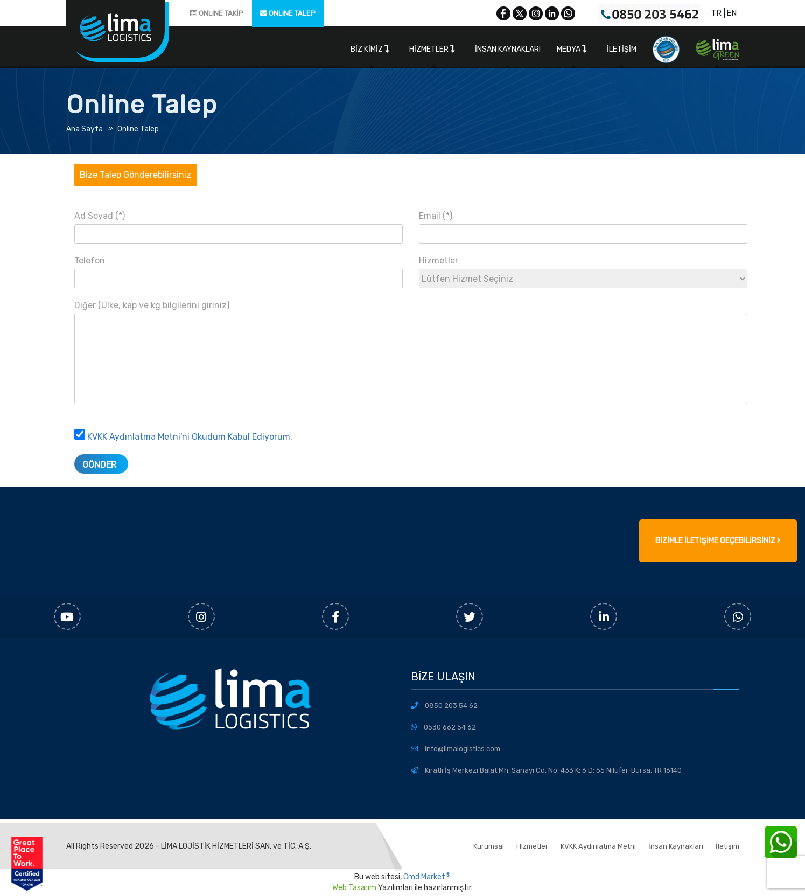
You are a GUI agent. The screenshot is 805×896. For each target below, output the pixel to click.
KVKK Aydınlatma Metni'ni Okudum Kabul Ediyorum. (189, 437)
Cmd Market (427, 876)
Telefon (238, 269)
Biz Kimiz (370, 49)
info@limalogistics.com (462, 749)
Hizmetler (432, 49)
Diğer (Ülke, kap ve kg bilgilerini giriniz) (410, 358)
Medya (572, 49)
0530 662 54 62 (450, 727)
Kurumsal (488, 846)
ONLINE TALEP (288, 13)
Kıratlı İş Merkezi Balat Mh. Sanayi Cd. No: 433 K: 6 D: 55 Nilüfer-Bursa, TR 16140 (553, 770)
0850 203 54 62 (451, 705)
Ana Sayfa (84, 129)
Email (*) (583, 224)
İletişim (621, 49)
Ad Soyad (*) (238, 224)
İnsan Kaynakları (508, 49)
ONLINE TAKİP (216, 13)
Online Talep (138, 129)
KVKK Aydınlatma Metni (598, 846)
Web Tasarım (354, 887)
